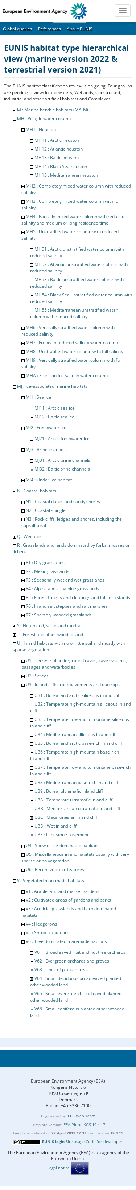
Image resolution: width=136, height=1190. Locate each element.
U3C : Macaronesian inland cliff (65, 817)
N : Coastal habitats (36, 491)
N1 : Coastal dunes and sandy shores (63, 501)
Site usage (75, 1141)
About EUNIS (79, 29)
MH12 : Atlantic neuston (58, 149)
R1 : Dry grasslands (45, 562)
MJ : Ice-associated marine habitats (52, 386)
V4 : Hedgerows (41, 924)
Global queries (17, 29)
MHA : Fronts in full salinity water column (67, 375)
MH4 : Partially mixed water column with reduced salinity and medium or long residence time (72, 219)
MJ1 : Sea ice (38, 397)
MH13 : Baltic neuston (56, 158)
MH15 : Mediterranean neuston (66, 175)
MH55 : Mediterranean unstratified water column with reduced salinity (74, 313)
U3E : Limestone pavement (61, 835)
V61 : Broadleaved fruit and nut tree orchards (79, 952)
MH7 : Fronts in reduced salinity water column (72, 343)
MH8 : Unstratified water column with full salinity (74, 351)
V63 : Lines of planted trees (61, 970)
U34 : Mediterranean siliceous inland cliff (75, 734)
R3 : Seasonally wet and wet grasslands (65, 580)
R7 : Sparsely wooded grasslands (59, 615)
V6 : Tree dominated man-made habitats (66, 941)
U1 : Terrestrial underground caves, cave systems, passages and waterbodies (74, 663)
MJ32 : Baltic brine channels (62, 469)
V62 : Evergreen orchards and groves (71, 961)
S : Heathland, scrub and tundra (49, 626)
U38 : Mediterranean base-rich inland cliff (76, 782)
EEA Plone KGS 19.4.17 (84, 1124)
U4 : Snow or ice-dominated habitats (62, 845)
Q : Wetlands (29, 536)
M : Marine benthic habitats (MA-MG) (54, 110)
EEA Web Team (81, 1116)
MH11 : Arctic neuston (56, 140)
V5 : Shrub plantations (48, 933)
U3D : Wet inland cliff (55, 826)
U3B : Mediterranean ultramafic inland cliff (77, 808)
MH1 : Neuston (41, 129)
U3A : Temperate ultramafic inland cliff (73, 800)
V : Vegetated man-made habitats (50, 880)
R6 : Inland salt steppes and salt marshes (67, 606)
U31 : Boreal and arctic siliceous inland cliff (77, 695)
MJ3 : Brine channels (46, 449)
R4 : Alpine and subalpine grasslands (62, 589)
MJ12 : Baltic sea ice (54, 417)
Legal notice (58, 1167)
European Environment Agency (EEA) (68, 1081)
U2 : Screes (37, 676)
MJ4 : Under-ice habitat (49, 480)
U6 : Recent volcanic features (55, 869)
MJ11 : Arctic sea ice (54, 408)
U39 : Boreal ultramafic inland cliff (68, 791)
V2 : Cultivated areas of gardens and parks (68, 900)
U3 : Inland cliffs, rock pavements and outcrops (73, 684)
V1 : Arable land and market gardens (62, 891)
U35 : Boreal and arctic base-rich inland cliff (78, 743)
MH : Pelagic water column (44, 118)
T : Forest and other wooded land (50, 634)
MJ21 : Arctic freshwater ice (62, 438)
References (49, 29)
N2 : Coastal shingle (46, 510)
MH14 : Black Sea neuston (60, 166)
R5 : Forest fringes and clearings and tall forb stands (78, 597)
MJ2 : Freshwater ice (46, 427)
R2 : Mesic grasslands (47, 571)
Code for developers (105, 1141)
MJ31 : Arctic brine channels (62, 460)
